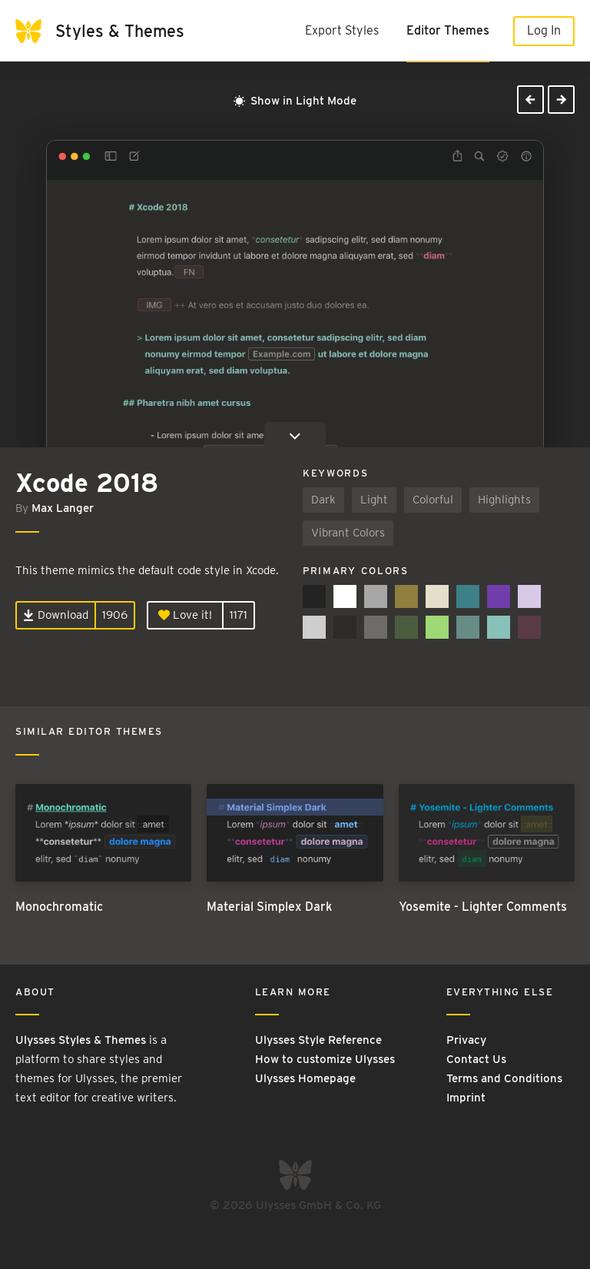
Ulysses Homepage (305, 1078)
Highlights (504, 500)
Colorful (433, 500)
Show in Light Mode (295, 101)
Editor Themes (447, 30)
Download (55, 615)
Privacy (466, 1040)
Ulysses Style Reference (318, 1040)
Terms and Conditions (504, 1078)
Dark (323, 500)
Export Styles (342, 30)
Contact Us (476, 1059)
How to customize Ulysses (325, 1059)
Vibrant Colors (348, 533)
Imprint (466, 1098)
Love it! (185, 615)
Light (374, 500)
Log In (544, 30)
